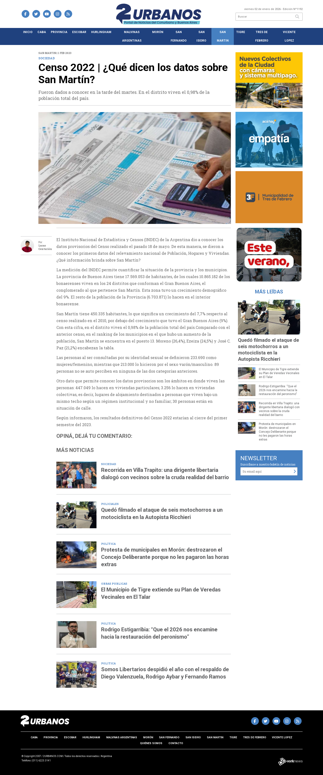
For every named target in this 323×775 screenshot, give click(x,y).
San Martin (223, 36)
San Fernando (179, 36)
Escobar (79, 32)
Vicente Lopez (289, 36)
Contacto (175, 743)
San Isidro (201, 36)
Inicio (28, 32)
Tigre (240, 32)
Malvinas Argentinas (131, 36)
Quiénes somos (151, 743)
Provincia (59, 32)
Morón (157, 32)
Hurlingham (101, 32)
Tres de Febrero (261, 36)
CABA (41, 32)
